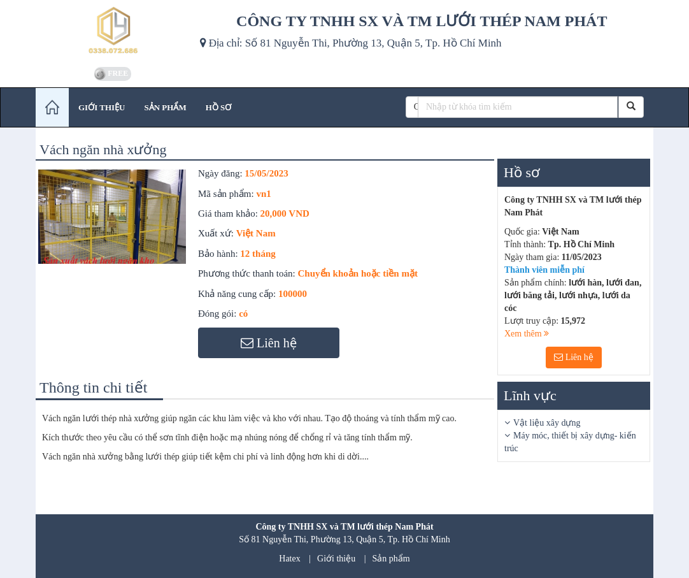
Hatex (289, 558)
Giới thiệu (336, 558)
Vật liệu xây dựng (547, 423)
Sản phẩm (391, 558)
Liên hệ (573, 357)
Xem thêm (526, 333)
